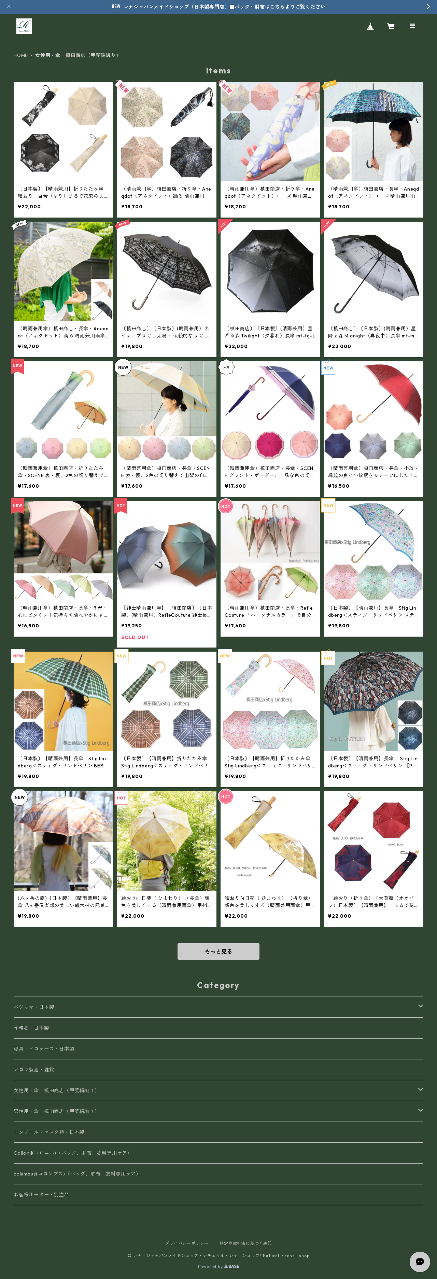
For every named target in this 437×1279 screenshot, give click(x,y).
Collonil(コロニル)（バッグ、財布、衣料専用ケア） (73, 1153)
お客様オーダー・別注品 (41, 1195)
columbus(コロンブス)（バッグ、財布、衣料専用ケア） (77, 1174)
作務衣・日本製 (31, 1028)
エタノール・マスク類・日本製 (49, 1132)
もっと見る (218, 951)
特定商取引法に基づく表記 (246, 1243)
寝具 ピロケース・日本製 (44, 1049)
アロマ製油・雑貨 (34, 1070)
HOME (21, 55)
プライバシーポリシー (187, 1243)
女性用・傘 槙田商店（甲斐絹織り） (57, 1090)
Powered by (218, 1266)
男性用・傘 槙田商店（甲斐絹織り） (57, 1111)
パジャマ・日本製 (34, 1007)
